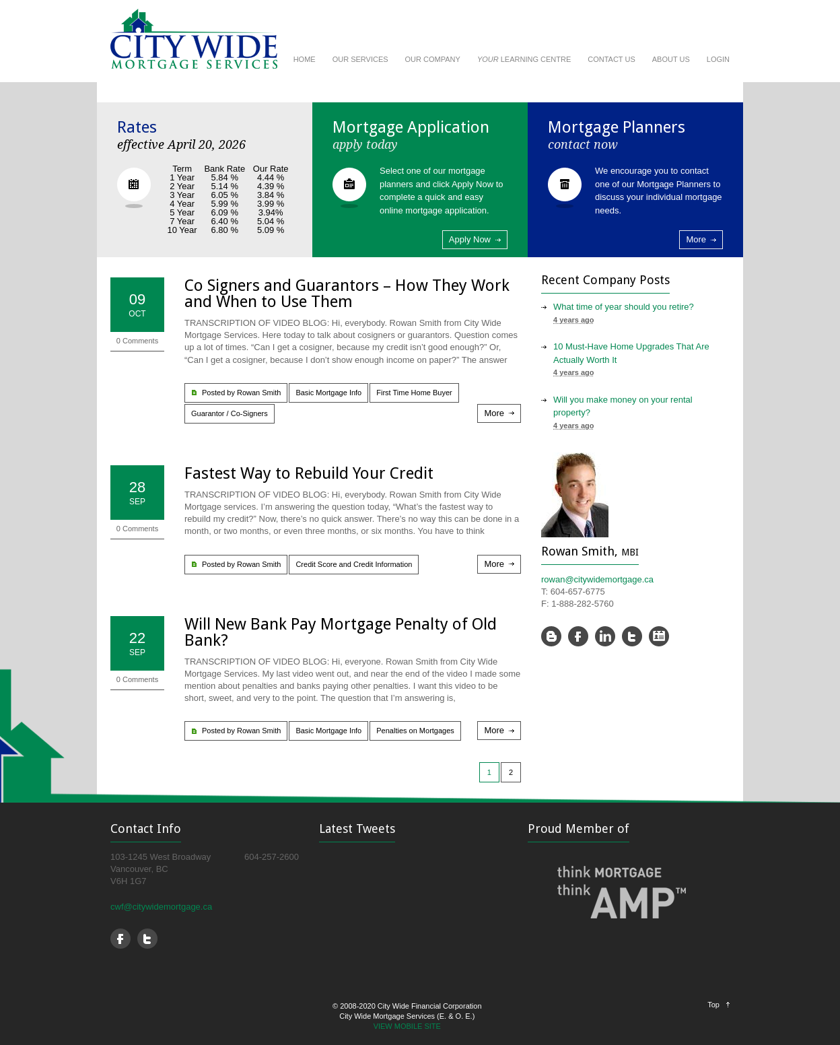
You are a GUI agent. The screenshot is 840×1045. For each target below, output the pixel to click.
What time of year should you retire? (623, 307)
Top (713, 1005)
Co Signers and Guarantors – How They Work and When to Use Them (347, 293)
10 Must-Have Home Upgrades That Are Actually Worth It (631, 353)
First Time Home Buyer (414, 393)
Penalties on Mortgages (415, 731)
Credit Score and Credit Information (353, 564)
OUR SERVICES (360, 59)
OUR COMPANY (432, 59)
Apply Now (470, 239)
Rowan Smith (259, 393)
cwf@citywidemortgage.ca (161, 907)
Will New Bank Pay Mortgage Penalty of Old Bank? (340, 632)
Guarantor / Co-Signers (229, 413)
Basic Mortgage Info (328, 393)
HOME (304, 59)
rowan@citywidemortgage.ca (597, 579)
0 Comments (137, 341)
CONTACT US (611, 59)
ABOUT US (671, 59)
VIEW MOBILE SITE (407, 1026)
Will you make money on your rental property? (623, 406)
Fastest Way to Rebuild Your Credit (308, 473)
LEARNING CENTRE (524, 59)
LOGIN (718, 59)
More (696, 239)
